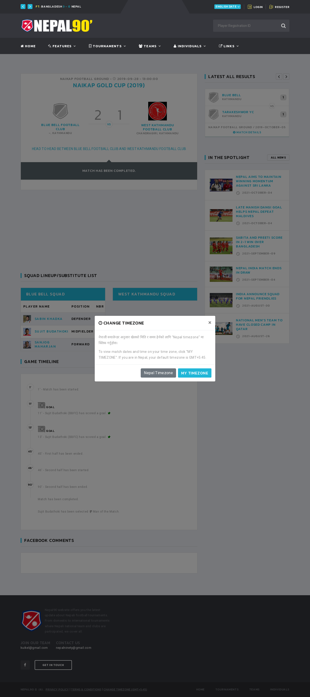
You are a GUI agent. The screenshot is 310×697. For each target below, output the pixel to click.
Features (60, 46)
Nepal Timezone (158, 373)
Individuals (188, 46)
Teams (147, 46)
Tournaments (105, 46)
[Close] (209, 322)
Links (227, 46)
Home (28, 46)
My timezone (194, 373)
